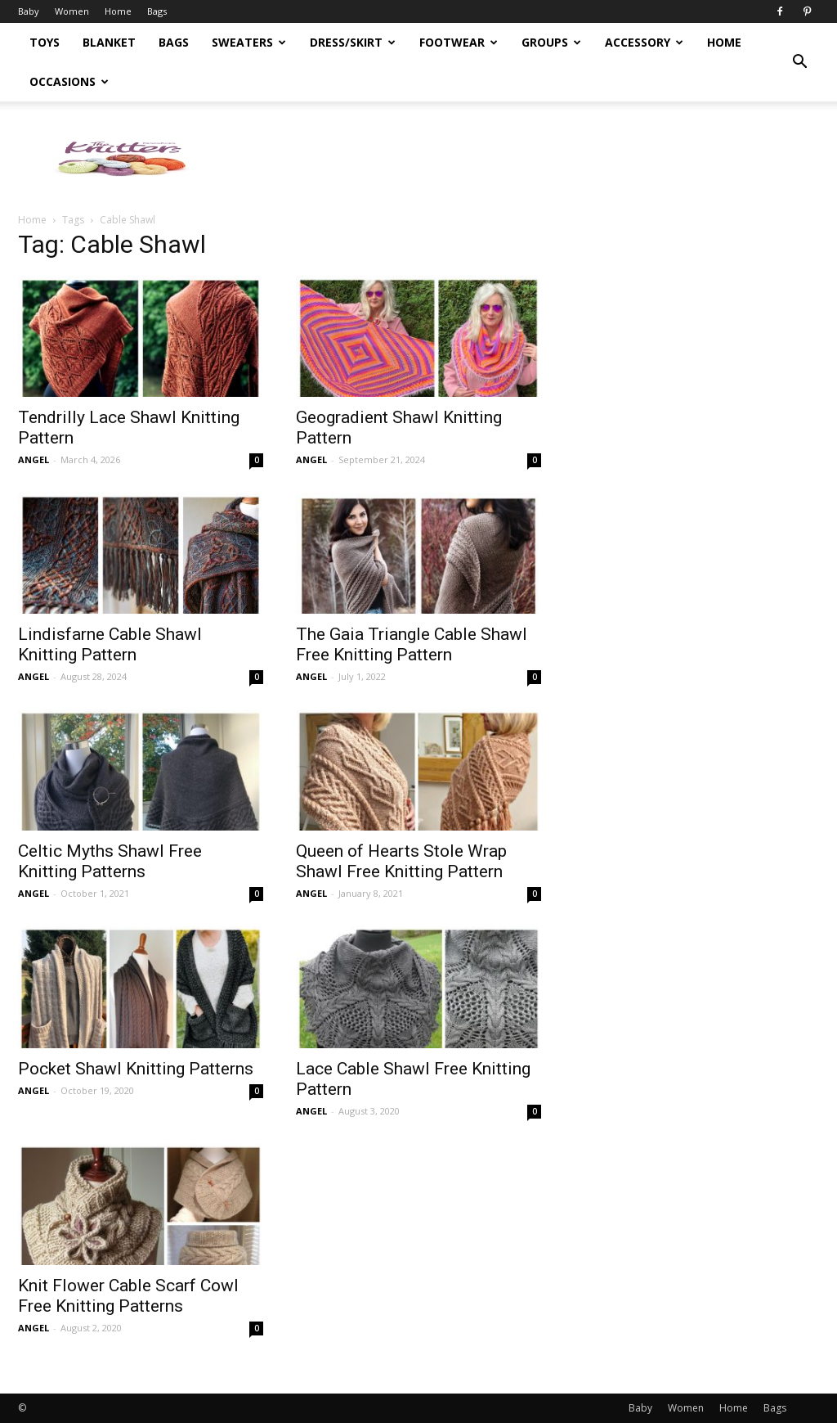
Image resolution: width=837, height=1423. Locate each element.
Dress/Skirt (353, 42)
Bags (157, 11)
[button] (799, 62)
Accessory (644, 42)
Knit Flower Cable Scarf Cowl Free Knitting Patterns (128, 1296)
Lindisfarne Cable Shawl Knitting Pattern (110, 644)
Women (72, 11)
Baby (28, 11)
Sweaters (249, 42)
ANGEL (33, 459)
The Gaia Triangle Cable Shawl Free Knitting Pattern (411, 644)
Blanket (109, 42)
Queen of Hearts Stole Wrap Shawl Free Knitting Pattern (401, 861)
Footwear (458, 42)
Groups (551, 42)
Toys (44, 42)
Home (118, 11)
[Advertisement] (521, 157)
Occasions (69, 81)
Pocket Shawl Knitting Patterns (135, 1069)
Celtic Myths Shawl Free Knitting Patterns (110, 861)
